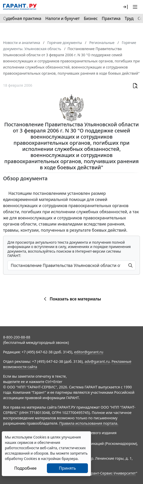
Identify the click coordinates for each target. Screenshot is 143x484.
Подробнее (25, 468)
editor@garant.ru (88, 352)
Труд (129, 18)
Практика (111, 18)
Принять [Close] (67, 468)
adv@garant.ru (97, 361)
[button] (125, 7)
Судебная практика (22, 18)
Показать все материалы (71, 299)
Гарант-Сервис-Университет (111, 473)
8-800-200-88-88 (16, 337)
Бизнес (91, 18)
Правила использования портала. (88, 423)
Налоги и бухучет (62, 18)
